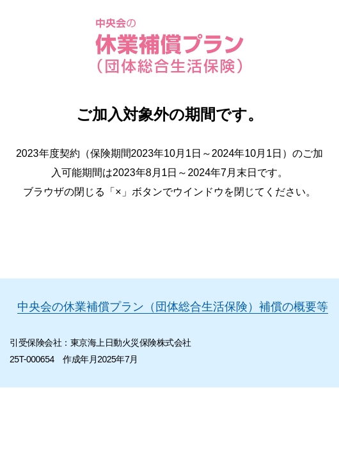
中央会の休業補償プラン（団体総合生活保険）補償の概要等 (172, 306)
